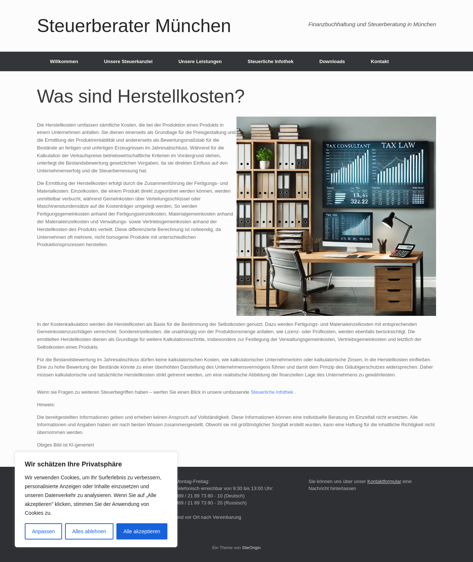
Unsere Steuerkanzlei (128, 61)
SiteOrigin (251, 547)
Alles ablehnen (89, 531)
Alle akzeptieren (141, 531)
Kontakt (380, 61)
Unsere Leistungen (200, 61)
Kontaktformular (384, 481)
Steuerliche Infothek (270, 61)
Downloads (332, 61)
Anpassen (43, 531)
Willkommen (64, 61)
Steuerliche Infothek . (273, 392)
